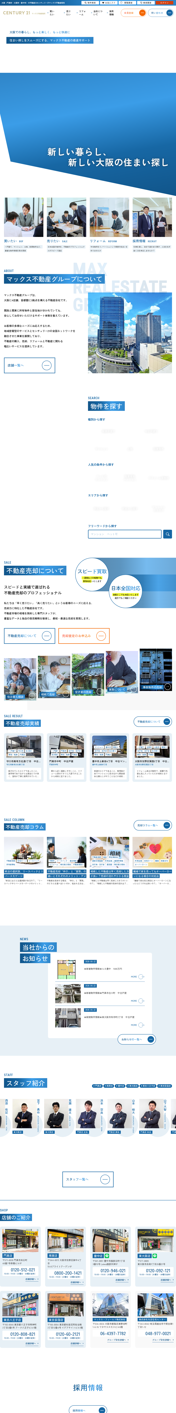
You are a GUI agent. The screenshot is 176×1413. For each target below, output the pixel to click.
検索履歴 (146, 2)
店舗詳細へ (30, 1279)
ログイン (164, 2)
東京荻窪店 (165, 1085)
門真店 (98, 1085)
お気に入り (109, 2)
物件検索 (90, 2)
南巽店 (110, 1085)
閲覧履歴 (126, 2)
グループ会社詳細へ (116, 1339)
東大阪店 (133, 1085)
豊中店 (121, 1085)
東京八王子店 (149, 1085)
